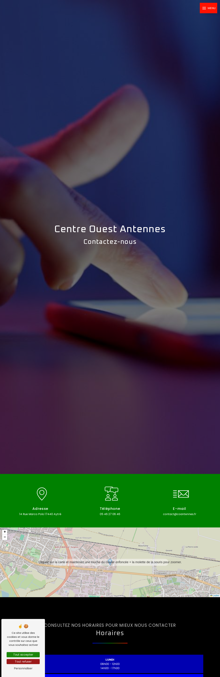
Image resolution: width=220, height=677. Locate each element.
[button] (110, 562)
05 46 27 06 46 (110, 514)
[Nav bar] (208, 8)
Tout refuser (23, 662)
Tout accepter (23, 655)
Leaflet (214, 595)
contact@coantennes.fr (179, 514)
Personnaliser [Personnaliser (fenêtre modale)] (23, 668)
